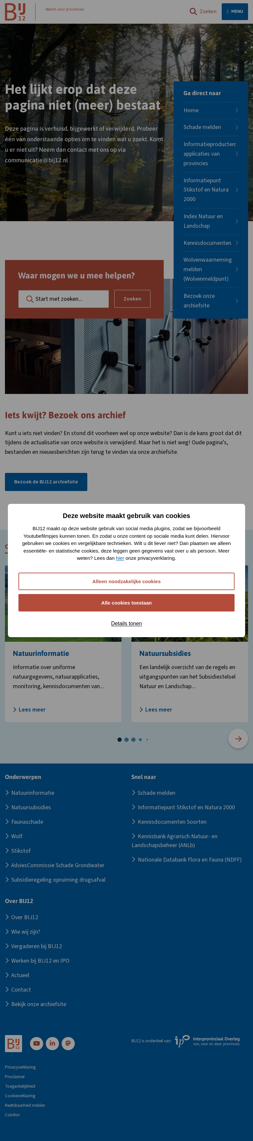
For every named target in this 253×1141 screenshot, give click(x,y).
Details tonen (126, 623)
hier (120, 558)
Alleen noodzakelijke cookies (126, 581)
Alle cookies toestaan (126, 603)
